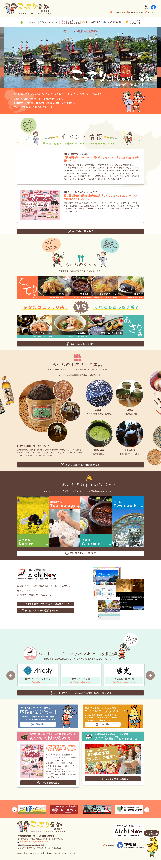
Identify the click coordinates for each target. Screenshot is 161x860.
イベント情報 (27, 22)
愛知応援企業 (112, 22)
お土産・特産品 (70, 22)
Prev (10, 675)
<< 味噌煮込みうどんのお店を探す (105, 297)
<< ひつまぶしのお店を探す (81, 297)
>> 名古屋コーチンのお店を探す (40, 337)
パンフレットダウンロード (133, 22)
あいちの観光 (91, 22)
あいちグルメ (48, 22)
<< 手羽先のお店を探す (56, 297)
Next (150, 675)
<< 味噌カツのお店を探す (134, 297)
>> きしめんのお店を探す (78, 337)
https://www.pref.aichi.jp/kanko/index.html (34, 842)
